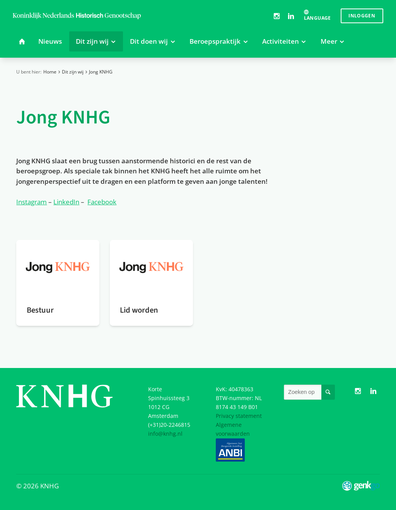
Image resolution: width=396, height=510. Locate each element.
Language (317, 18)
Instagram (276, 15)
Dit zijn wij (73, 71)
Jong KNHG (101, 71)
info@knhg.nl (165, 433)
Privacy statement (239, 415)
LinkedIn (291, 15)
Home (49, 71)
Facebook (101, 201)
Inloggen (361, 15)
